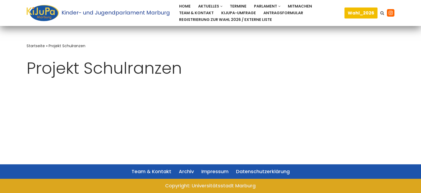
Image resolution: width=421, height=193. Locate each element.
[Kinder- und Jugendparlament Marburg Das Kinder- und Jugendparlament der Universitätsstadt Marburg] (98, 13)
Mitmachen (300, 6)
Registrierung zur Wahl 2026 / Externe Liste (225, 19)
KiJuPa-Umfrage (238, 13)
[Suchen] (382, 13)
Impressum (214, 171)
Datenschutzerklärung (263, 171)
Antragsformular (283, 13)
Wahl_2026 (361, 13)
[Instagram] (390, 13)
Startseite (36, 46)
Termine (238, 6)
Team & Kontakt (196, 13)
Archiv (186, 171)
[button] (221, 6)
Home (185, 6)
